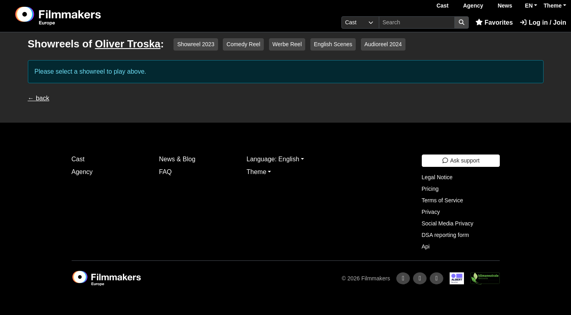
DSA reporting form (445, 235)
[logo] (77, 16)
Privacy (431, 212)
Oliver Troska (128, 44)
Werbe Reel (287, 44)
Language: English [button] (273, 159)
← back (38, 98)
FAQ (165, 171)
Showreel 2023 (195, 44)
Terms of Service (442, 200)
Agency (473, 5)
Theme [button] (552, 5)
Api (426, 246)
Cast (442, 5)
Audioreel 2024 (383, 44)
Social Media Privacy (448, 223)
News (505, 5)
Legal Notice (437, 177)
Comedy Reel (243, 44)
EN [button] (528, 5)
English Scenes (333, 44)
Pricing (430, 189)
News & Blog (177, 159)
